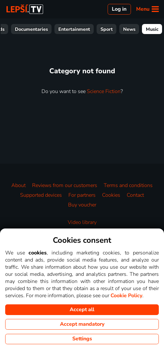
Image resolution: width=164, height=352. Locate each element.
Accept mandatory (82, 324)
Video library (82, 222)
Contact (135, 195)
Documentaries (51, 29)
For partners (82, 195)
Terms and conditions (128, 185)
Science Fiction (104, 91)
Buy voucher (82, 204)
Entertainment (94, 29)
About (18, 185)
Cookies (111, 195)
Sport (127, 29)
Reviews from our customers (64, 185)
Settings (82, 338)
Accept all (82, 309)
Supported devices (41, 195)
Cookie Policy (126, 295)
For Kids (15, 29)
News (149, 29)
